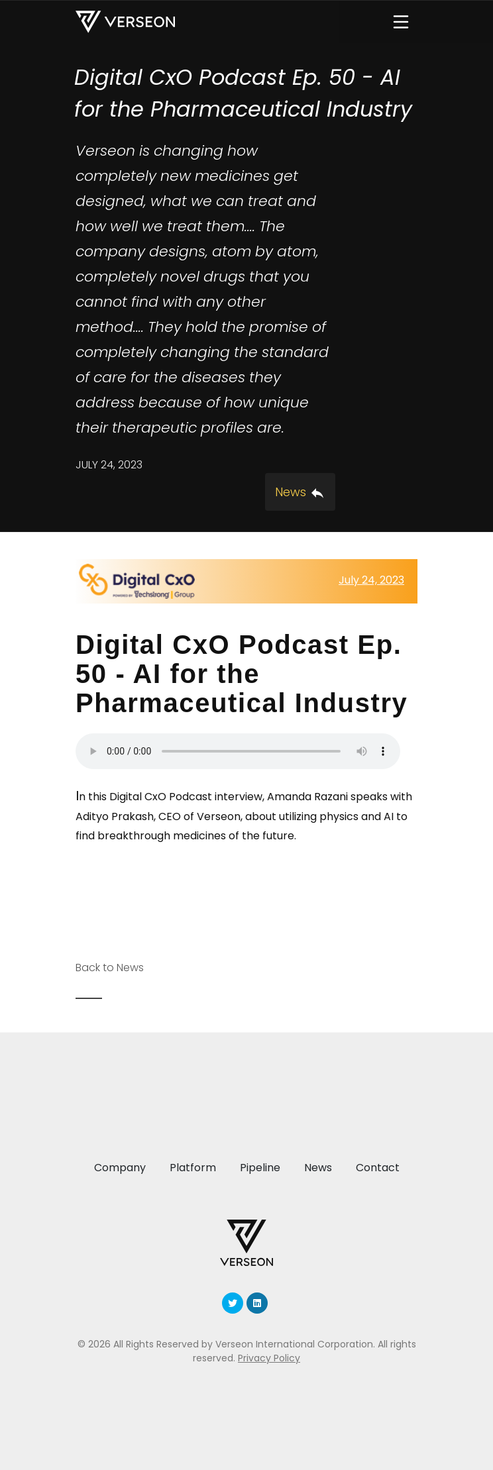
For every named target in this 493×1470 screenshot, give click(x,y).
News (318, 1167)
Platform (193, 1167)
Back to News (110, 967)
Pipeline (260, 1167)
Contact (378, 1167)
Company (120, 1167)
